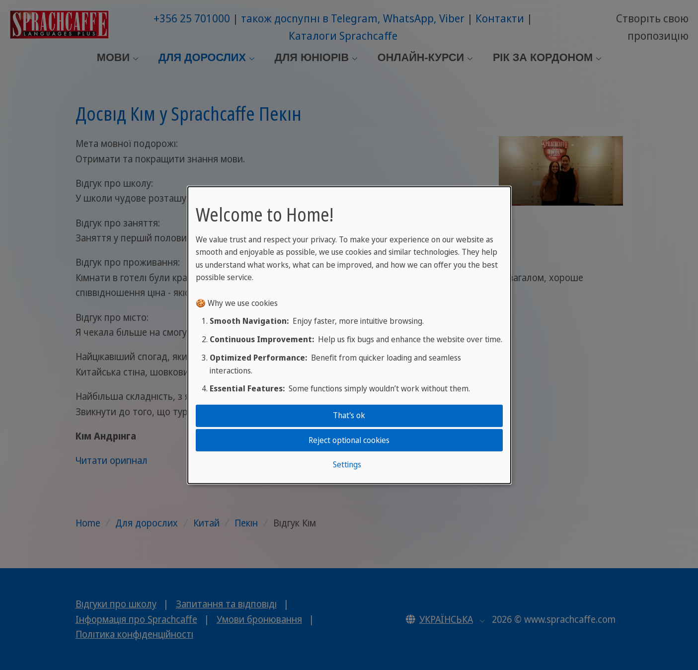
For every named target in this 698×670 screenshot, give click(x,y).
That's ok (349, 415)
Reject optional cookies (349, 439)
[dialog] (349, 335)
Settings (347, 464)
